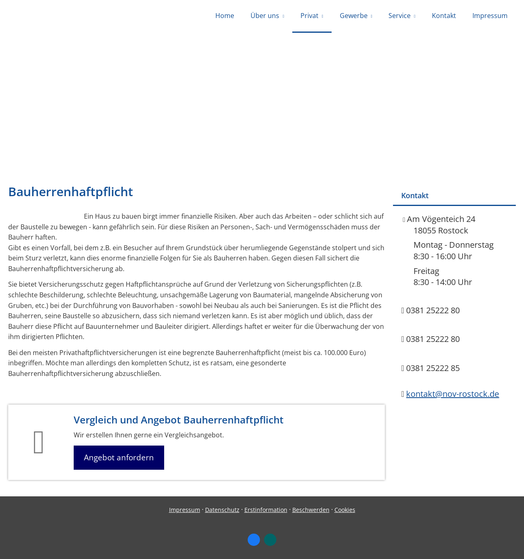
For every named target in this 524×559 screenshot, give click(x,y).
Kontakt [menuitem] (444, 15)
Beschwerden (311, 510)
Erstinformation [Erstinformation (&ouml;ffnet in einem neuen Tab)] (265, 510)
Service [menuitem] (399, 15)
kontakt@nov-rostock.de (452, 393)
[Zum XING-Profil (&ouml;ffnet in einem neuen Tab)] (270, 540)
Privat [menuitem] (309, 15)
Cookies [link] (344, 510)
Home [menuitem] (224, 15)
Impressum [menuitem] (490, 15)
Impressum (184, 510)
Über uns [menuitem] (265, 15)
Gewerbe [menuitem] (354, 15)
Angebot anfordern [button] (119, 457)
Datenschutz (222, 510)
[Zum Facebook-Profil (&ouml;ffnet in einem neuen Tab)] (254, 540)
